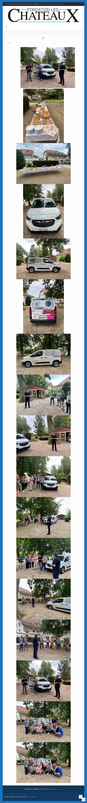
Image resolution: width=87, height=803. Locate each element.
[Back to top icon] (80, 797)
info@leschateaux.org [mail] (58, 4)
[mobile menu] (6, 26)
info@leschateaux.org (56, 789)
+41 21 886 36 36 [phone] (45, 4)
